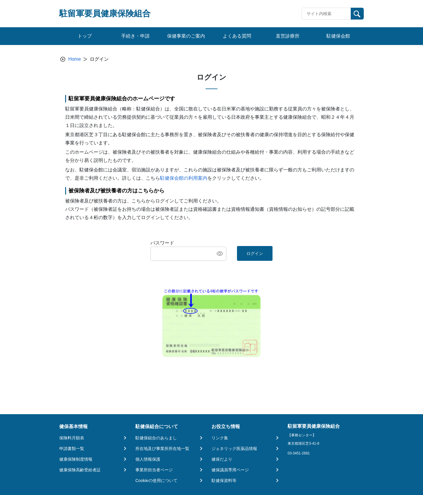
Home (74, 59)
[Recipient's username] (326, 14)
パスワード (162, 242)
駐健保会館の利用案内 (183, 178)
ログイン (254, 253)
